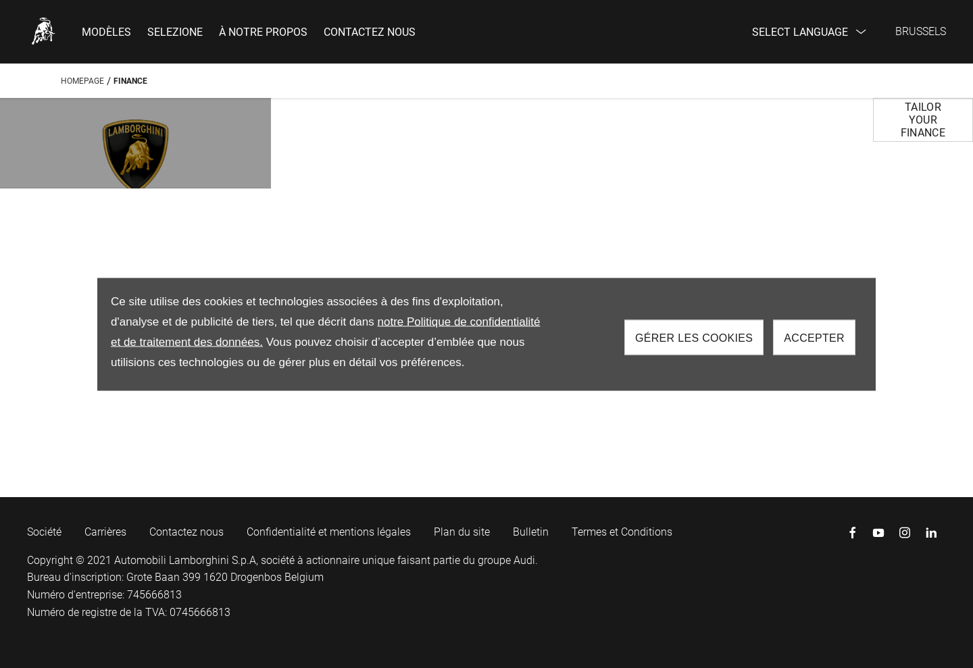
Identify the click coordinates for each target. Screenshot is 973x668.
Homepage (82, 81)
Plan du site (462, 531)
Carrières (105, 531)
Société (44, 531)
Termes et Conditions (622, 531)
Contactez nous (186, 531)
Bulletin (531, 531)
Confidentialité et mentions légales (329, 531)
